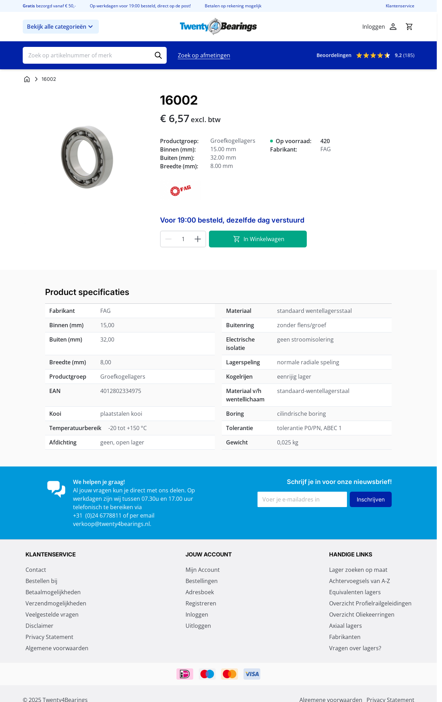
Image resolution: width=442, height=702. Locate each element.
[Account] (393, 26)
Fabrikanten (345, 636)
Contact (36, 569)
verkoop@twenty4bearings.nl (111, 524)
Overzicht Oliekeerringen (361, 614)
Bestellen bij (41, 580)
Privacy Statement (49, 636)
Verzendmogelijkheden (56, 603)
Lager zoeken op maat (358, 569)
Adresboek (200, 592)
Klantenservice (400, 5)
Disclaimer (39, 625)
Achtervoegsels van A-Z (359, 580)
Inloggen (197, 614)
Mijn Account (203, 569)
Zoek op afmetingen (204, 55)
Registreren (201, 603)
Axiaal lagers (345, 625)
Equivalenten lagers (355, 592)
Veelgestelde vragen (52, 614)
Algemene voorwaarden (57, 648)
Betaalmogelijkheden (53, 592)
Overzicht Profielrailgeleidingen (370, 603)
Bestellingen (202, 580)
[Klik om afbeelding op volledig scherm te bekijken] (88, 158)
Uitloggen (198, 625)
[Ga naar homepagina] (27, 79)
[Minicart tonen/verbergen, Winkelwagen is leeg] (409, 26)
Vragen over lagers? (355, 648)
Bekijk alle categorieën (61, 26)
